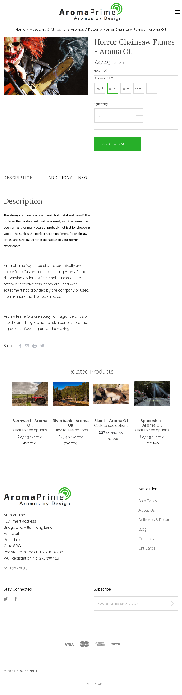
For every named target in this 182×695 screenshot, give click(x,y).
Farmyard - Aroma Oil (29, 423)
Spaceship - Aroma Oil (152, 423)
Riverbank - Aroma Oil (71, 423)
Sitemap (94, 684)
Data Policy (147, 501)
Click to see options (30, 430)
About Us (146, 510)
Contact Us (148, 539)
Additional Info (68, 178)
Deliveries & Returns (155, 520)
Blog (142, 529)
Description (18, 178)
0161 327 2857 (16, 568)
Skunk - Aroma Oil (111, 421)
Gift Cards (146, 548)
